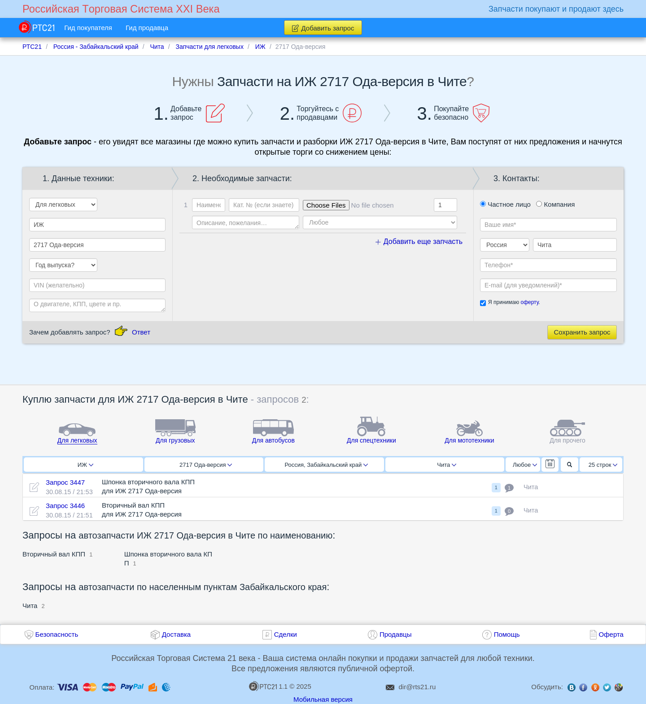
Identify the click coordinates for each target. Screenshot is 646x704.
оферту (529, 302)
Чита (446, 464)
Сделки (285, 634)
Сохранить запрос (582, 332)
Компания (555, 204)
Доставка (176, 634)
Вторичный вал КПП (53, 554)
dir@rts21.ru (417, 687)
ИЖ (85, 464)
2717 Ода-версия (205, 464)
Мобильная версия (323, 699)
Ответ (141, 332)
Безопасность (57, 634)
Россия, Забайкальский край (326, 464)
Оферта (611, 634)
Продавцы (396, 634)
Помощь (507, 634)
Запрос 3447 (65, 482)
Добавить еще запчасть (419, 241)
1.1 (268, 686)
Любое (525, 464)
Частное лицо (505, 204)
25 (603, 464)
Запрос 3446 (65, 505)
